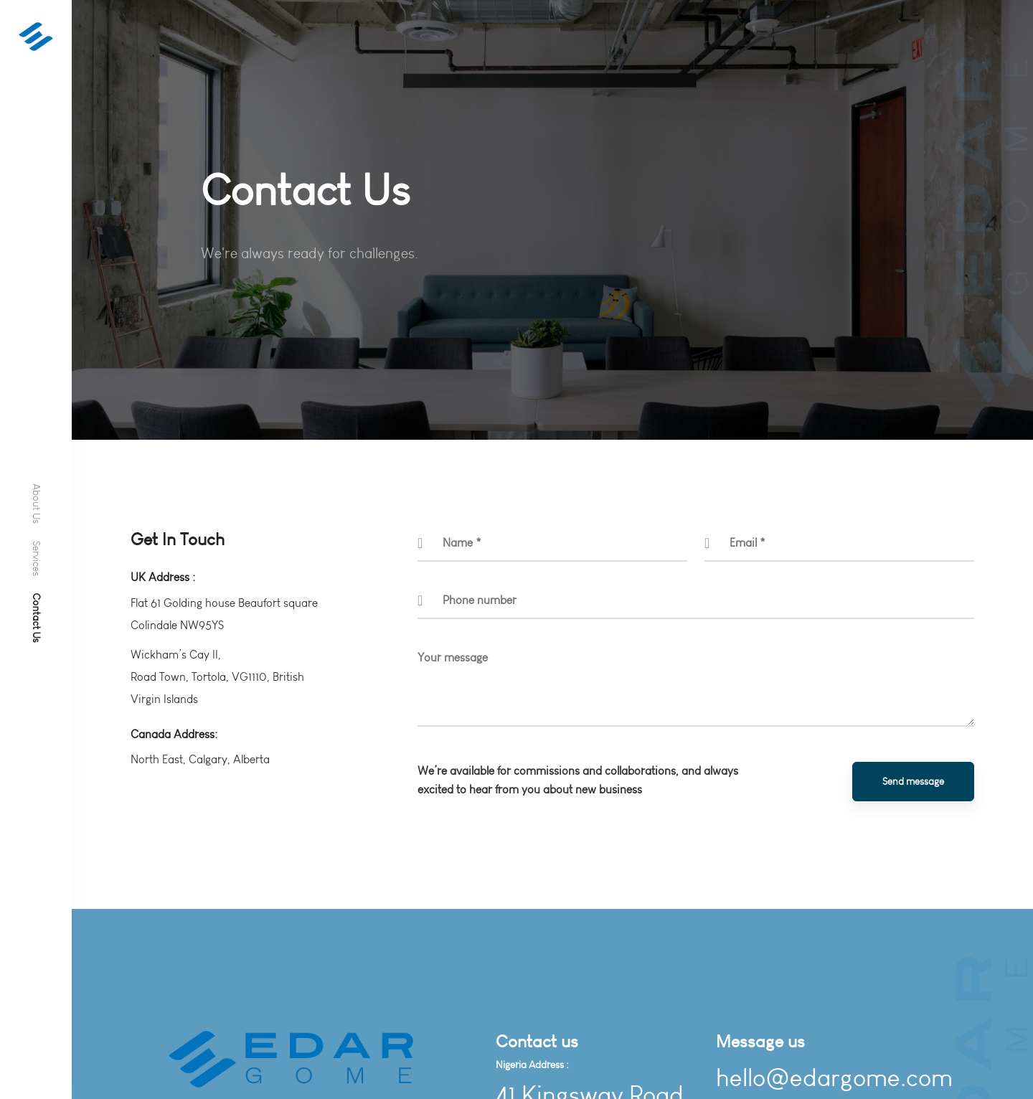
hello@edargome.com (834, 1078)
